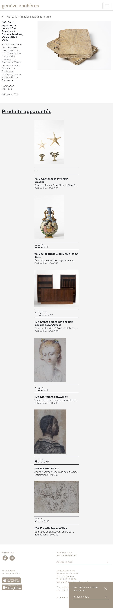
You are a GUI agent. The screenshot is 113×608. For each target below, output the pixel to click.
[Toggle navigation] (106, 6)
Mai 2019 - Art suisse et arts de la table (26, 16)
